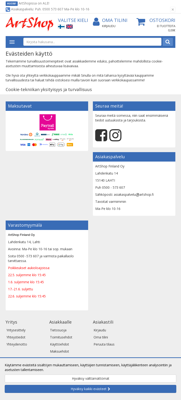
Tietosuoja (58, 330)
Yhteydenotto (16, 344)
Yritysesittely (15, 330)
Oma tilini (110, 20)
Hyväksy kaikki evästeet (89, 389)
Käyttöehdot (59, 344)
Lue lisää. (52, 369)
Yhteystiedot (15, 337)
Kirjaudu (108, 26)
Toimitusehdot (61, 337)
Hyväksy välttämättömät (90, 378)
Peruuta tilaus (104, 344)
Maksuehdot (59, 351)
